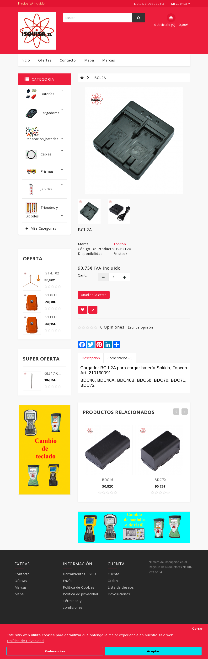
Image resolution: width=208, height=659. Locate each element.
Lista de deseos (121, 587)
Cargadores (44, 113)
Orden (113, 580)
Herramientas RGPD (79, 574)
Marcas (108, 60)
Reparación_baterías (44, 134)
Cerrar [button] (197, 628)
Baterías (44, 94)
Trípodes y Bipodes (44, 210)
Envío (67, 580)
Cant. (82, 275)
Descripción (91, 358)
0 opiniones (112, 327)
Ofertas (45, 60)
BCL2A (100, 77)
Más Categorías (43, 228)
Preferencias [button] (55, 651)
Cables (44, 154)
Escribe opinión (140, 327)
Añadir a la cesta (94, 295)
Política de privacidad (80, 594)
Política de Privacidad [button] (25, 641)
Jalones (44, 189)
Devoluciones (119, 594)
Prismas (44, 172)
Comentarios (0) (120, 358)
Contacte (22, 574)
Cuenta (113, 574)
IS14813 (51, 295)
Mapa (89, 60)
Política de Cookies (79, 587)
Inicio (25, 60)
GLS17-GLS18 (55, 373)
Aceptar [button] (153, 651)
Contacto (68, 60)
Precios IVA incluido (31, 3)
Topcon (119, 244)
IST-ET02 (51, 273)
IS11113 (51, 317)
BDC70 (160, 479)
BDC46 (107, 479)
